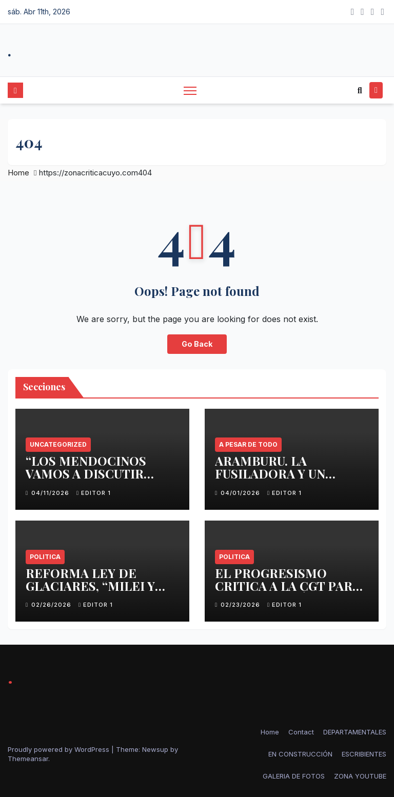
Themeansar (28, 758)
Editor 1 (93, 492)
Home (18, 172)
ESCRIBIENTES (364, 754)
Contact (301, 732)
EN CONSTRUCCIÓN (300, 754)
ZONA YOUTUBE (360, 776)
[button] (360, 90)
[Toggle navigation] (190, 90)
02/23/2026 (241, 604)
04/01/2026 (241, 492)
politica (45, 557)
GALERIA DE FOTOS (294, 776)
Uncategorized (58, 444)
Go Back (197, 344)
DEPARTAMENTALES (354, 732)
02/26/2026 (52, 604)
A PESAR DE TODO (248, 444)
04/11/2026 (51, 492)
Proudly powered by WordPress (59, 749)
